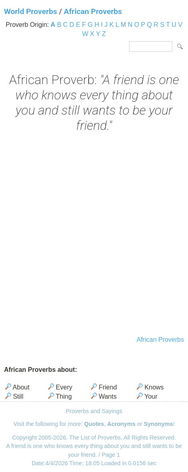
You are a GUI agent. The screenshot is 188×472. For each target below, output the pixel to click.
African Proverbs (93, 11)
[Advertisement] (94, 235)
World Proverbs (30, 11)
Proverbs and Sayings (94, 411)
